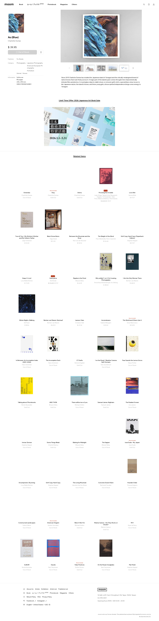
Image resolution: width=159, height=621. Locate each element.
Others (74, 4)
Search (144, 4)
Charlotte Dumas (14, 41)
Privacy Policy (47, 597)
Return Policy (31, 597)
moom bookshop (9, 4)
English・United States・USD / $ (38, 605)
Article (37, 589)
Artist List (53, 589)
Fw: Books (20, 59)
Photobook (52, 4)
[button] (133, 68)
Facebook (31, 601)
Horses (25, 73)
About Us (30, 589)
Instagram (42, 601)
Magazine (64, 4)
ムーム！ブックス (35, 4)
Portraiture (30, 71)
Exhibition (44, 589)
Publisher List (63, 589)
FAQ (39, 597)
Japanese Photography (35, 63)
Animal (19, 73)
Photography (21, 63)
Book (21, 4)
